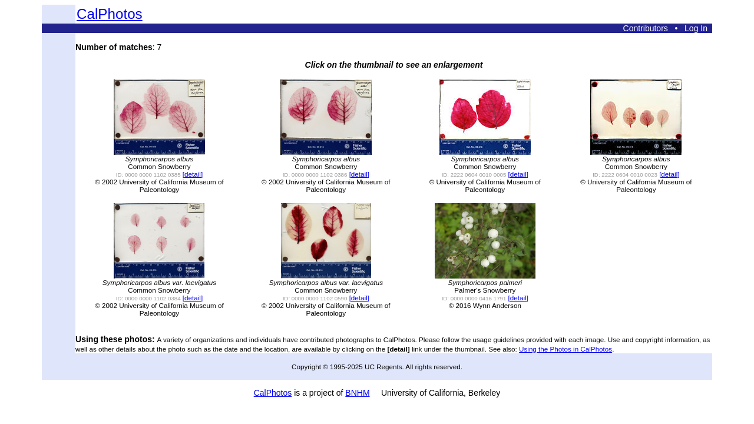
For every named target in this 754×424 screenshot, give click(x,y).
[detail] (193, 174)
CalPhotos (110, 14)
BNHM (357, 393)
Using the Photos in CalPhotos (565, 349)
